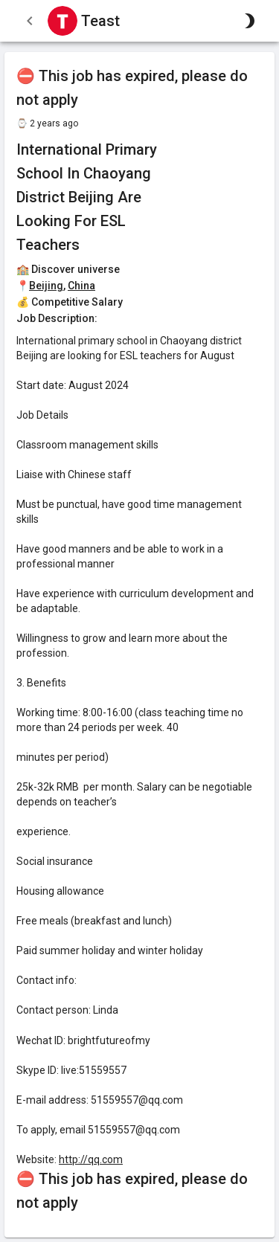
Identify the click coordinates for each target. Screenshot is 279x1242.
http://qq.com (91, 1159)
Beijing (46, 286)
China (81, 286)
